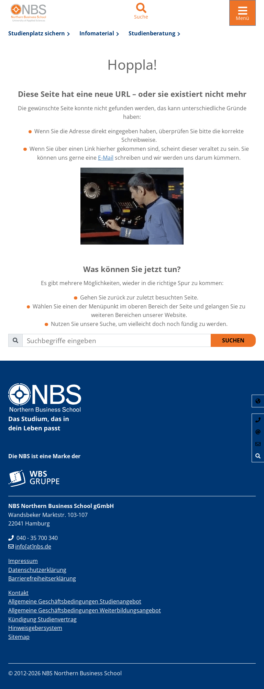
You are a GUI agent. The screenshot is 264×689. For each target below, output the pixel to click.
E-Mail (105, 157)
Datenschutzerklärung (37, 569)
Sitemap (19, 637)
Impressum (23, 561)
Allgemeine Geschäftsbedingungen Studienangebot (74, 601)
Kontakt (18, 593)
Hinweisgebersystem (35, 628)
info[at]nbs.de (29, 546)
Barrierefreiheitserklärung (42, 578)
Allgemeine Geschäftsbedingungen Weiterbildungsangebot (84, 610)
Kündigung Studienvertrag (42, 619)
